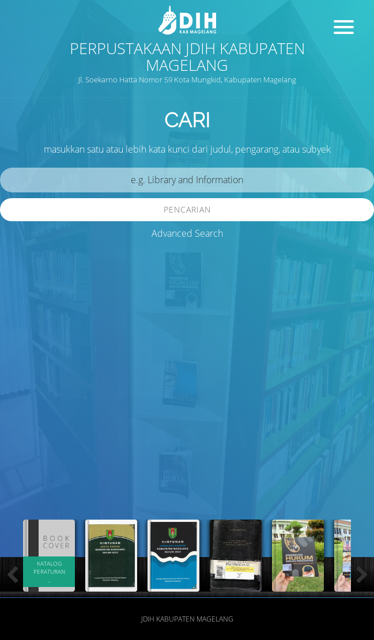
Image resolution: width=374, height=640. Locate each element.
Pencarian (187, 209)
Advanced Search (187, 233)
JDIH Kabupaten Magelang (187, 619)
